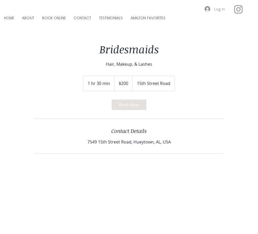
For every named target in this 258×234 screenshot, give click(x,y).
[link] (129, 104)
